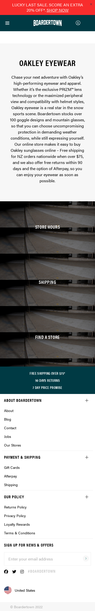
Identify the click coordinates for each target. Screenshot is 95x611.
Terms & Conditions (19, 532)
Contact (10, 427)
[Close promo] (91, 4)
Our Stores (12, 445)
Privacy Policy (15, 515)
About (8, 410)
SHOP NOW (58, 10)
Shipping (11, 484)
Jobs (7, 436)
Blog (7, 419)
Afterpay (10, 475)
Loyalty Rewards (17, 524)
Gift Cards (12, 467)
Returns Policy (15, 506)
